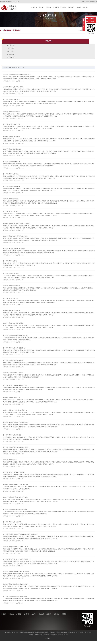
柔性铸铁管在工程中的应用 (16, 87)
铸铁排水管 (48, 632)
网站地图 (89, 1)
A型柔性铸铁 (10, 48)
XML (96, 1)
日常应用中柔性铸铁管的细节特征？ (18, 497)
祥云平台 (79, 632)
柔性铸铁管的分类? (14, 273)
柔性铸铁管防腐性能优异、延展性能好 (19, 571)
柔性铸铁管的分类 (13, 211)
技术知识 (5, 571)
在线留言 (56, 614)
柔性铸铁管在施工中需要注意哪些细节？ (20, 559)
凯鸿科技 (89, 632)
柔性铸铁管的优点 (13, 174)
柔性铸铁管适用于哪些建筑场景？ (18, 596)
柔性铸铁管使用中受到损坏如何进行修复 (20, 74)
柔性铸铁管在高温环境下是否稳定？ (18, 546)
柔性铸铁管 (42, 632)
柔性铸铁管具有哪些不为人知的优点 (18, 335)
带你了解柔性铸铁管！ (15, 310)
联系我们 (64, 614)
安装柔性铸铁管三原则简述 (16, 372)
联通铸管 (53, 632)
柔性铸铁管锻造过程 (14, 285)
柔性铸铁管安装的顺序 (15, 149)
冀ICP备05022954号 (67, 632)
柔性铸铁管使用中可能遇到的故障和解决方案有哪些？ (23, 534)
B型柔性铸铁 (10, 51)
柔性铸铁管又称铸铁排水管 (16, 323)
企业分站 (84, 1)
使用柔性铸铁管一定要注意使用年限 (18, 422)
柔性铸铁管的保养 (13, 298)
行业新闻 (5, 99)
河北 (67, 634)
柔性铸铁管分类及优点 (15, 435)
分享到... (91, 21)
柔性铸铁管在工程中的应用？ (17, 360)
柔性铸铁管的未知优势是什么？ (17, 348)
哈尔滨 (61, 634)
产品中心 (18, 614)
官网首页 (3, 614)
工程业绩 (41, 614)
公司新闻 (5, 74)
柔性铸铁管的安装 (13, 198)
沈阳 (64, 634)
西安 (56, 634)
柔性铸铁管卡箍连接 (14, 111)
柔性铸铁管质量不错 (14, 186)
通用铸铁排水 (11, 54)
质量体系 (48, 614)
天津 (54, 634)
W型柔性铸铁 (10, 45)
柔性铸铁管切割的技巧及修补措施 (18, 509)
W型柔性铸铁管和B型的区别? (17, 248)
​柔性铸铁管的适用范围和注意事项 (18, 410)
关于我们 (11, 614)
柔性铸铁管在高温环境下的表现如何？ (19, 584)
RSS (93, 1)
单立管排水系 (11, 57)
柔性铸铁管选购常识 (14, 161)
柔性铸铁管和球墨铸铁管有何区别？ (18, 236)
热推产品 (31, 634)
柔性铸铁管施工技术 (14, 99)
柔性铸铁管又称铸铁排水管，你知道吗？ (20, 223)
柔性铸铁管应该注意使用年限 (17, 472)
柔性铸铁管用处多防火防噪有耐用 (18, 385)
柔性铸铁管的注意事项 (15, 522)
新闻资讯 (26, 614)
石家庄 (46, 634)
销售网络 (33, 614)
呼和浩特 (50, 634)
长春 (59, 634)
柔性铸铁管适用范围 (14, 124)
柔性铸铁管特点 (13, 261)
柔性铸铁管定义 (13, 459)
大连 (44, 634)
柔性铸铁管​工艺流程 (14, 136)
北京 (41, 634)
